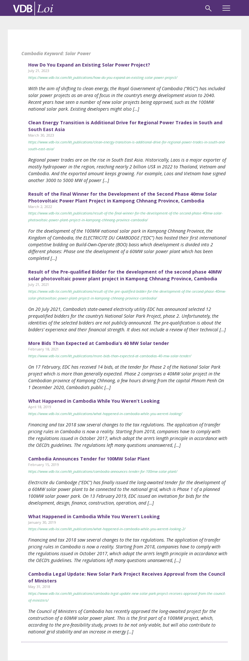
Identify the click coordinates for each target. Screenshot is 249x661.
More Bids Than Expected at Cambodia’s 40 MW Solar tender (98, 343)
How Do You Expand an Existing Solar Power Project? (89, 65)
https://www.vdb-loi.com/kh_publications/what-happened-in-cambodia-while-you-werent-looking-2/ (106, 528)
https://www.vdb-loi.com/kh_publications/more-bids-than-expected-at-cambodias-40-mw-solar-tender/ (109, 355)
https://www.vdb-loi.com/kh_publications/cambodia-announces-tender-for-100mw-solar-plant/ (102, 471)
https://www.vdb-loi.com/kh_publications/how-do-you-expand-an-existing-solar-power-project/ (102, 77)
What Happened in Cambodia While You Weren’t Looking (94, 401)
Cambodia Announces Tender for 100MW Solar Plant (89, 459)
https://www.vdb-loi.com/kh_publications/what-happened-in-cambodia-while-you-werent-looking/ (105, 413)
